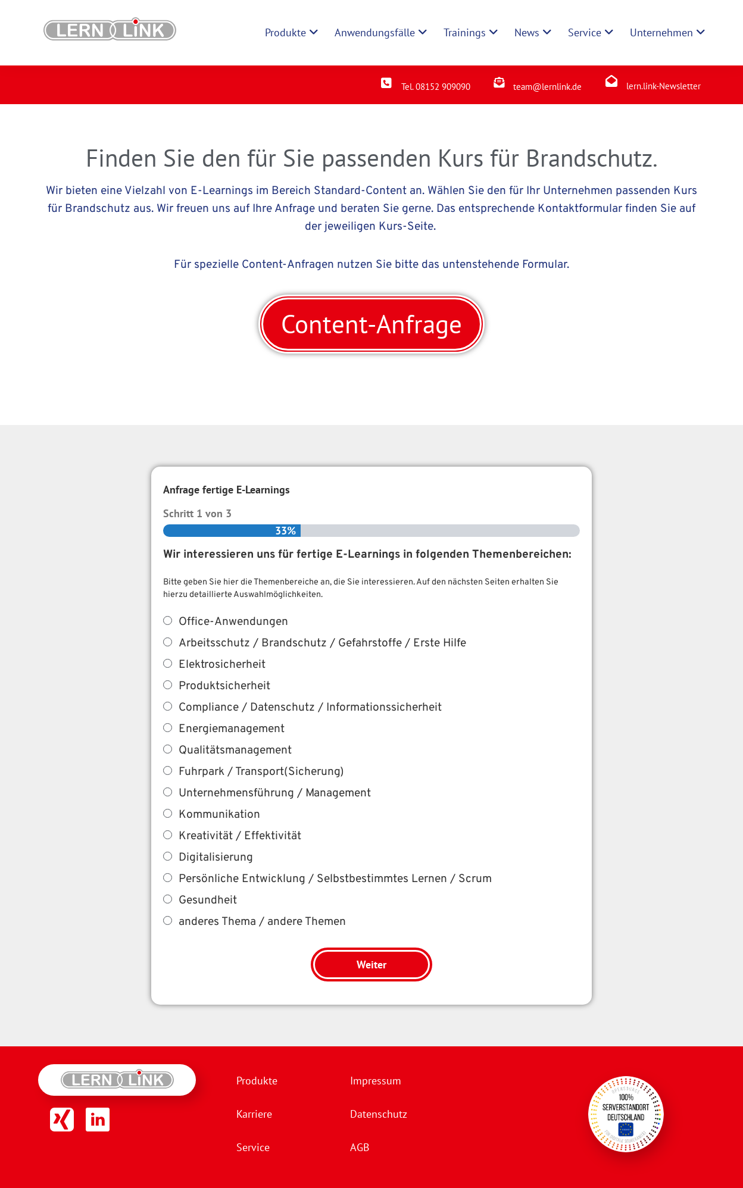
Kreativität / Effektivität (240, 836)
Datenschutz (378, 1114)
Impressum (375, 1080)
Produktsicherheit (224, 686)
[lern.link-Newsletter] (611, 81)
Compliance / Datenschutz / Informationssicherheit (310, 708)
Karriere (254, 1114)
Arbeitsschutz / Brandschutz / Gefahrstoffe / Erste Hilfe (322, 643)
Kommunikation (219, 815)
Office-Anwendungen (233, 622)
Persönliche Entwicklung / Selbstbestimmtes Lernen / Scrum (335, 879)
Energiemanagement (232, 729)
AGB (360, 1147)
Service (253, 1147)
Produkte (256, 1080)
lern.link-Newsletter (663, 86)
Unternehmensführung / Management (275, 793)
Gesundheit (208, 900)
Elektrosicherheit (222, 665)
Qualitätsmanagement (235, 750)
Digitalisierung (216, 858)
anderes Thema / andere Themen (262, 922)
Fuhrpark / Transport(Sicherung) (261, 772)
